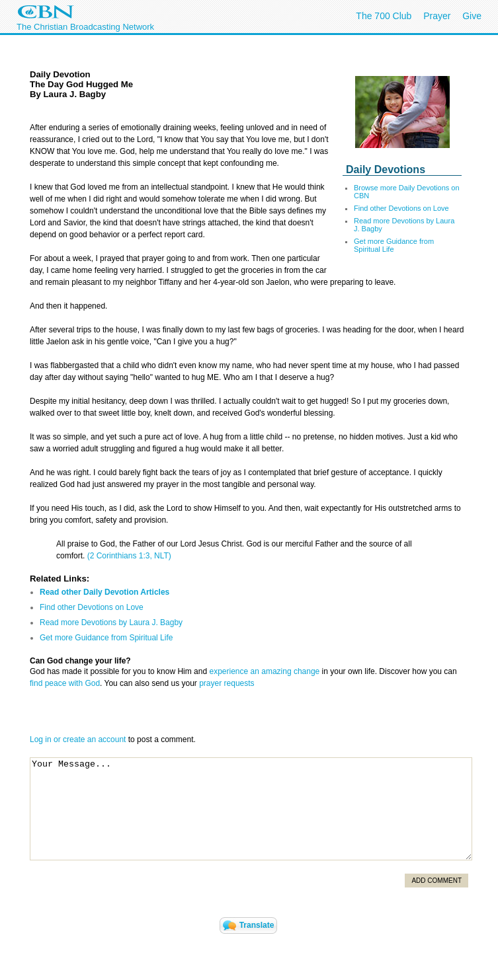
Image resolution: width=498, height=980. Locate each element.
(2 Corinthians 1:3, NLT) (129, 555)
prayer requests (226, 683)
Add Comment (436, 880)
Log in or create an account (78, 739)
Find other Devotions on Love (401, 208)
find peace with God (65, 683)
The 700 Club (383, 16)
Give (471, 16)
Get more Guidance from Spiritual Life (394, 245)
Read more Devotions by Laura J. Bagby (111, 622)
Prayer (436, 16)
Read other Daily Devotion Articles (104, 592)
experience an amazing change (264, 671)
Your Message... (251, 808)
